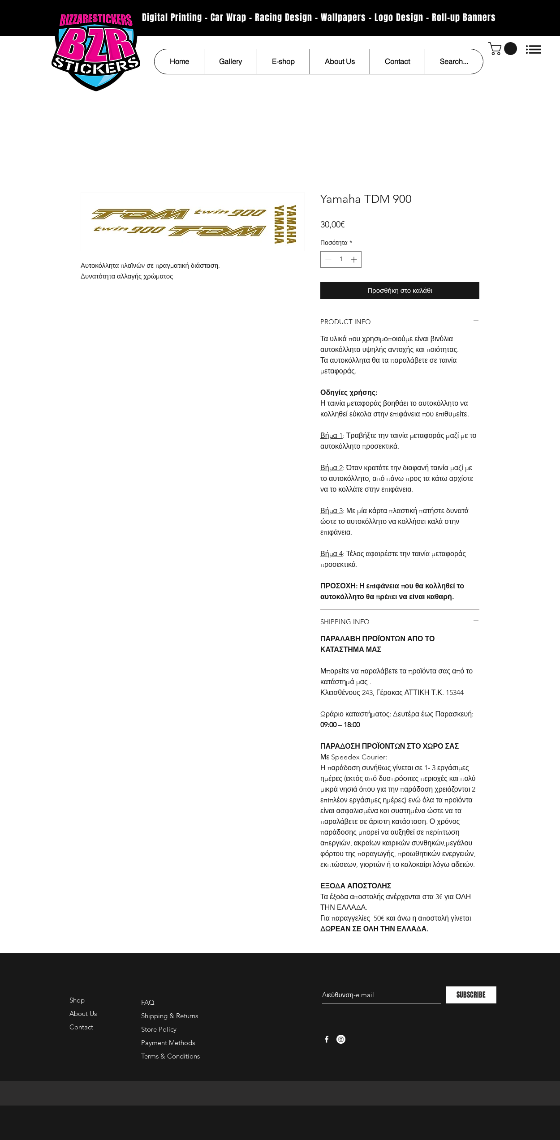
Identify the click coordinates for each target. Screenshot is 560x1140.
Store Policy (159, 1029)
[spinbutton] (341, 259)
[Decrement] (327, 259)
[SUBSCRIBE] (471, 994)
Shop (77, 1000)
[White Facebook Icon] (326, 1039)
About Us (83, 1013)
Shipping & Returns (169, 1015)
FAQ (148, 1002)
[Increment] (354, 259)
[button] (504, 48)
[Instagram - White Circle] (340, 1039)
